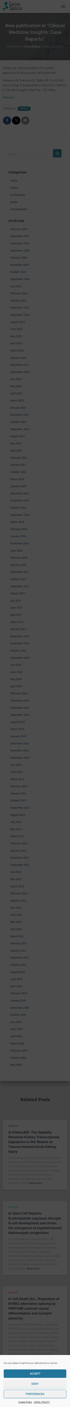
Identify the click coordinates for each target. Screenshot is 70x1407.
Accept (35, 1373)
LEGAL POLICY (42, 1402)
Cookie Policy (25, 1402)
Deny (35, 1384)
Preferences (35, 1394)
